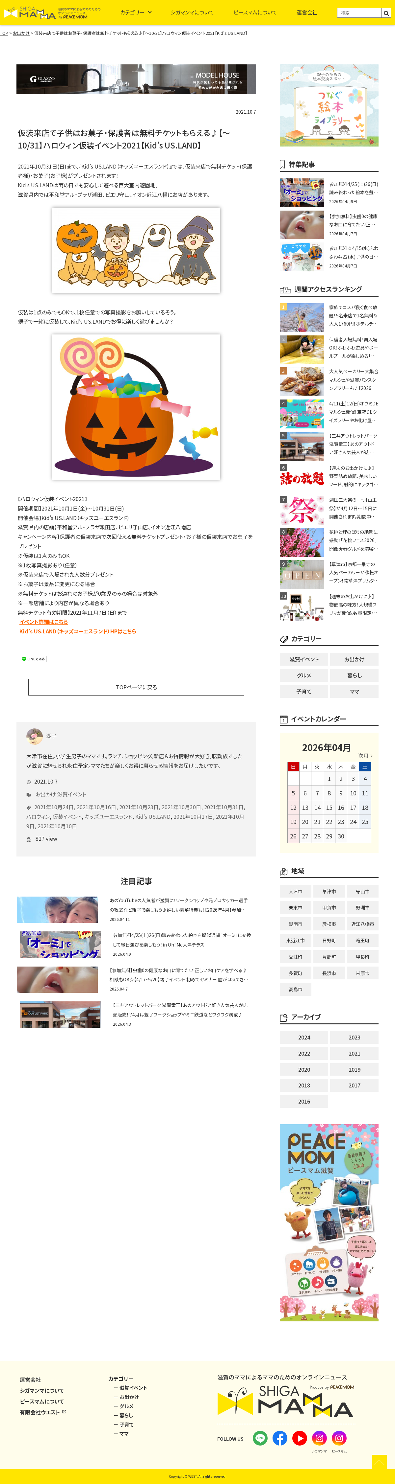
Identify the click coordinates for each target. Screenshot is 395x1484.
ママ (354, 691)
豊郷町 (329, 956)
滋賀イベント (71, 784)
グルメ (304, 675)
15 (329, 807)
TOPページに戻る (136, 687)
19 (293, 821)
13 (305, 807)
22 (329, 821)
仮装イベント (67, 806)
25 (365, 821)
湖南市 (296, 924)
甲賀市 (329, 907)
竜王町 (363, 940)
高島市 (296, 989)
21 (317, 821)
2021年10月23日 (139, 797)
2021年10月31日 (224, 797)
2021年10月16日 (96, 797)
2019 (354, 1069)
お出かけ (46, 784)
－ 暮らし (123, 1415)
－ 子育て (124, 1424)
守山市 (363, 891)
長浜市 (329, 973)
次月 (363, 755)
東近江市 (295, 940)
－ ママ (121, 1433)
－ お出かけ (126, 1396)
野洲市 (363, 907)
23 (341, 821)
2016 (304, 1101)
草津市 (329, 891)
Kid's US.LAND (153, 806)
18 (365, 807)
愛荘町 (296, 956)
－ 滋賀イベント (130, 1387)
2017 (354, 1085)
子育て (304, 691)
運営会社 (307, 12)
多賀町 (296, 973)
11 (365, 792)
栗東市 (296, 907)
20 (305, 821)
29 (329, 836)
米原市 (363, 973)
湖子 (41, 726)
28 (317, 836)
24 (353, 821)
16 (341, 807)
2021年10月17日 (193, 806)
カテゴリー (132, 12)
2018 (304, 1085)
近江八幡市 (362, 924)
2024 (304, 1037)
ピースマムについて (255, 12)
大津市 (296, 891)
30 (341, 836)
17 (353, 807)
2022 (304, 1053)
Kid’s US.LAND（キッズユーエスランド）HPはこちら (77, 631)
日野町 (329, 940)
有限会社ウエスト (43, 1412)
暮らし (354, 675)
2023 (354, 1037)
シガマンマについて (192, 12)
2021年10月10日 (57, 816)
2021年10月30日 (181, 797)
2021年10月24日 (54, 797)
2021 (354, 1053)
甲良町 (363, 956)
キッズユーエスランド (108, 806)
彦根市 (329, 924)
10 (353, 792)
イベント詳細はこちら (43, 622)
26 (293, 836)
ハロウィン (38, 806)
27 (305, 836)
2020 (304, 1069)
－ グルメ (123, 1406)
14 (317, 807)
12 (293, 807)
